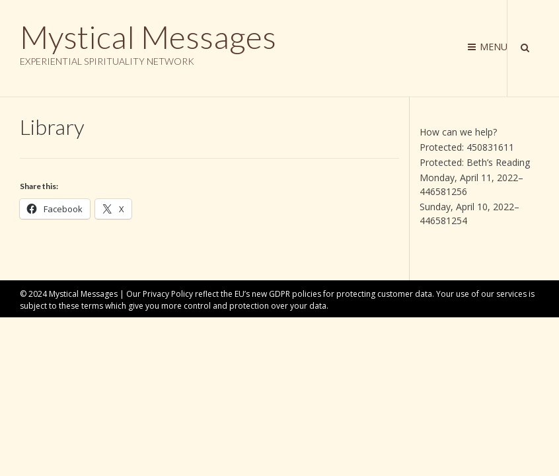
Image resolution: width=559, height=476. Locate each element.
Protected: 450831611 (467, 147)
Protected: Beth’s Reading (475, 162)
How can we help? (458, 132)
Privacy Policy (168, 293)
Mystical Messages (148, 37)
